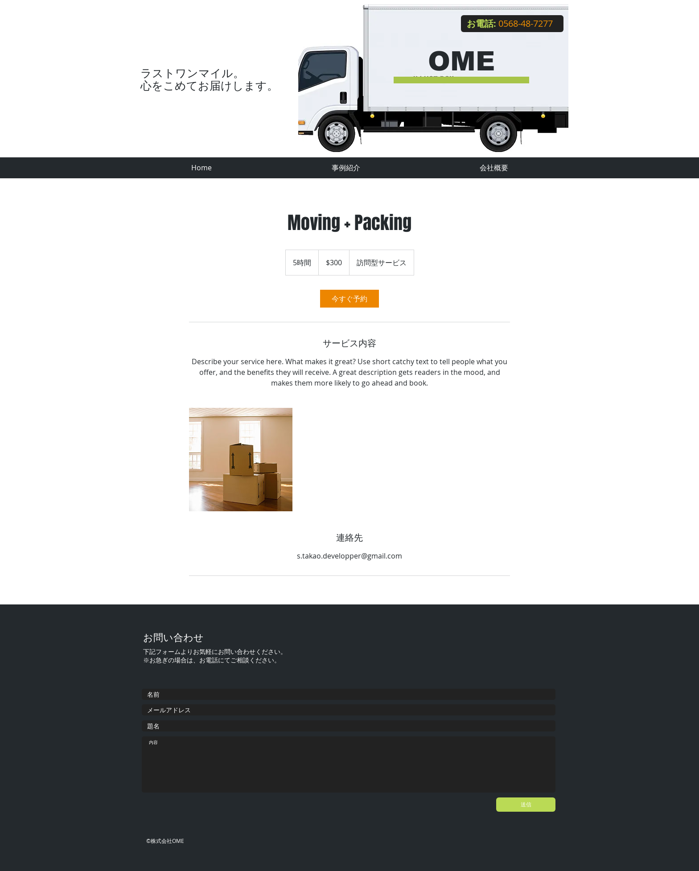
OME (461, 61)
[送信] (525, 804)
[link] (349, 299)
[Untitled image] (240, 459)
